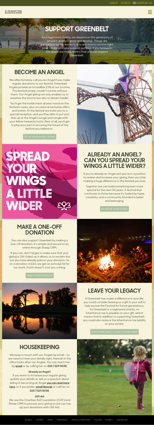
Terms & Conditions (80, 420)
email (18, 366)
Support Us (144, 3)
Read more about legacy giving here (114, 331)
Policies (98, 420)
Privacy (109, 420)
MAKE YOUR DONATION (39, 275)
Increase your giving (114, 208)
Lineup (113, 3)
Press (50, 420)
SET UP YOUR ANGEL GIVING (39, 136)
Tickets (125, 3)
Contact (39, 420)
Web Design (122, 420)
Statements (62, 420)
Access (28, 420)
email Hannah (44, 386)
